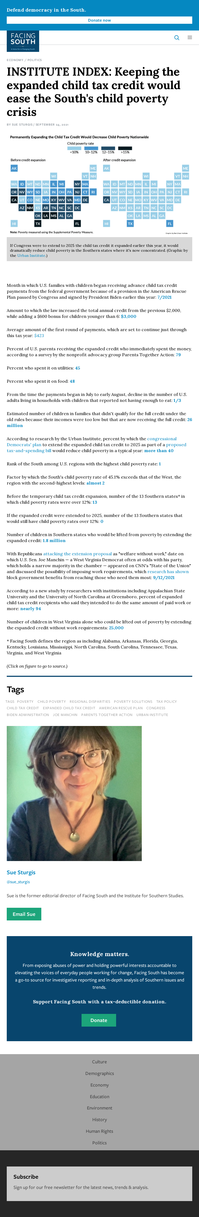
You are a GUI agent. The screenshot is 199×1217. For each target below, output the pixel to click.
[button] (190, 38)
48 (72, 381)
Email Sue (24, 913)
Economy (15, 60)
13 (95, 502)
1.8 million (54, 540)
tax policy (166, 701)
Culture (99, 1061)
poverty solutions (133, 701)
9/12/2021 (164, 577)
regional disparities (90, 701)
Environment (99, 1108)
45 (77, 368)
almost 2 (95, 483)
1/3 (177, 400)
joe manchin (65, 714)
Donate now (99, 20)
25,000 (116, 627)
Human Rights (99, 1131)
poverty (25, 701)
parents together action (107, 714)
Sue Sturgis (22, 124)
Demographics (99, 1073)
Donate (98, 1020)
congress (156, 707)
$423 (39, 335)
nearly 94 (30, 608)
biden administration (28, 714)
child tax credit (23, 707)
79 (178, 354)
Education (99, 1096)
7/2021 (164, 297)
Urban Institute (31, 255)
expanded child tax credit (69, 707)
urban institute (152, 714)
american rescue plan (121, 707)
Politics (35, 60)
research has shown (168, 571)
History (99, 1119)
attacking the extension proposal (77, 553)
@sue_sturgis (18, 881)
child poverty (52, 701)
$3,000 (128, 316)
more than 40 (159, 450)
